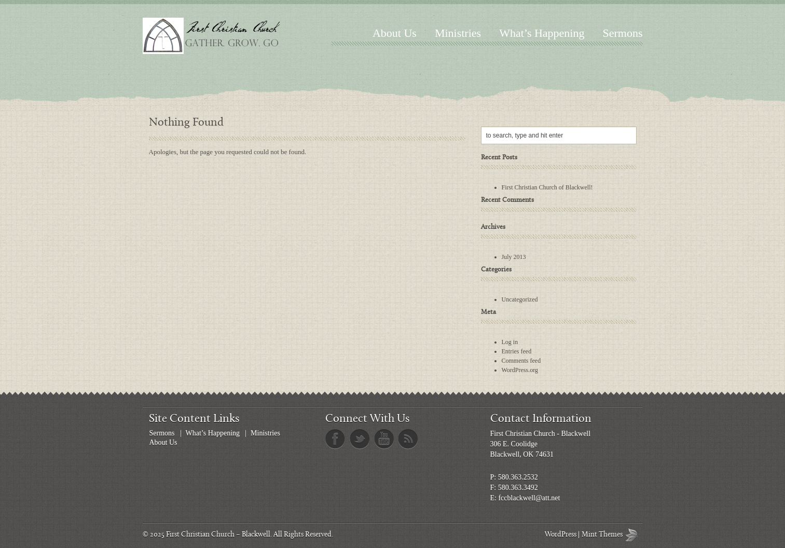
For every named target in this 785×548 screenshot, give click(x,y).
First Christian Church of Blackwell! (547, 187)
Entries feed (517, 351)
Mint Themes (634, 534)
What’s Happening (541, 32)
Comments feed (521, 360)
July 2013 (514, 257)
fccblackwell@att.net (529, 498)
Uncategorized (520, 299)
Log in (510, 342)
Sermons (623, 32)
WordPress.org (520, 370)
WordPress (560, 535)
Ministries (458, 32)
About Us (395, 32)
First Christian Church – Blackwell (218, 535)
